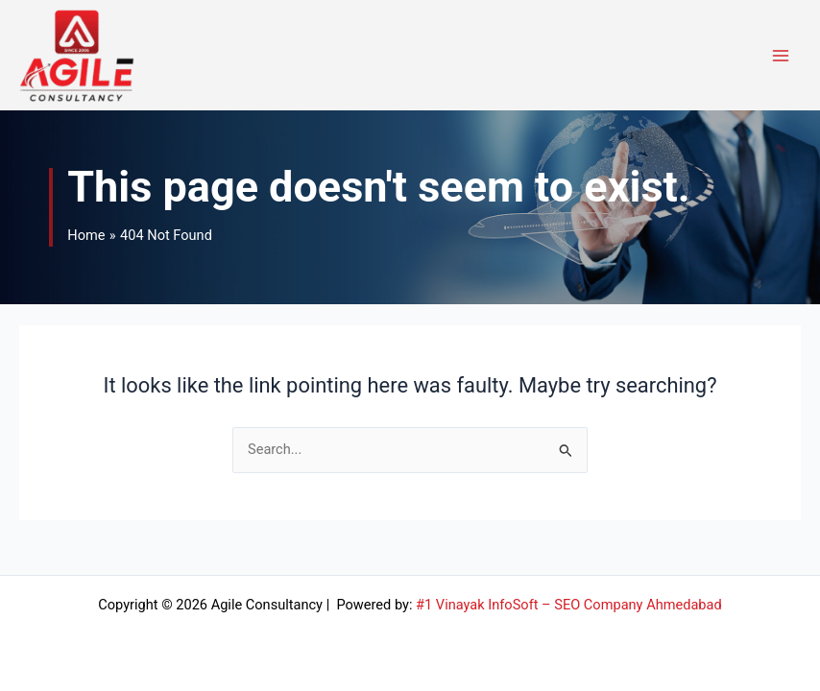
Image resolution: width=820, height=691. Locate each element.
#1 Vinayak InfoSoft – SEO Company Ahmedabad (569, 604)
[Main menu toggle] (780, 56)
